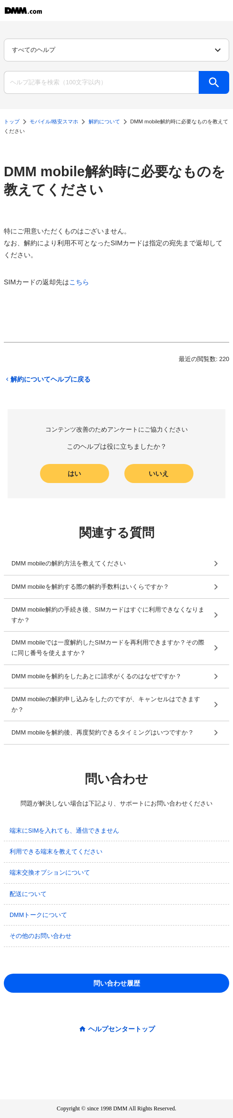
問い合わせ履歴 (116, 983)
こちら (79, 282)
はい (74, 473)
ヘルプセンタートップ (121, 1029)
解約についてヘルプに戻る (47, 379)
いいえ (159, 473)
